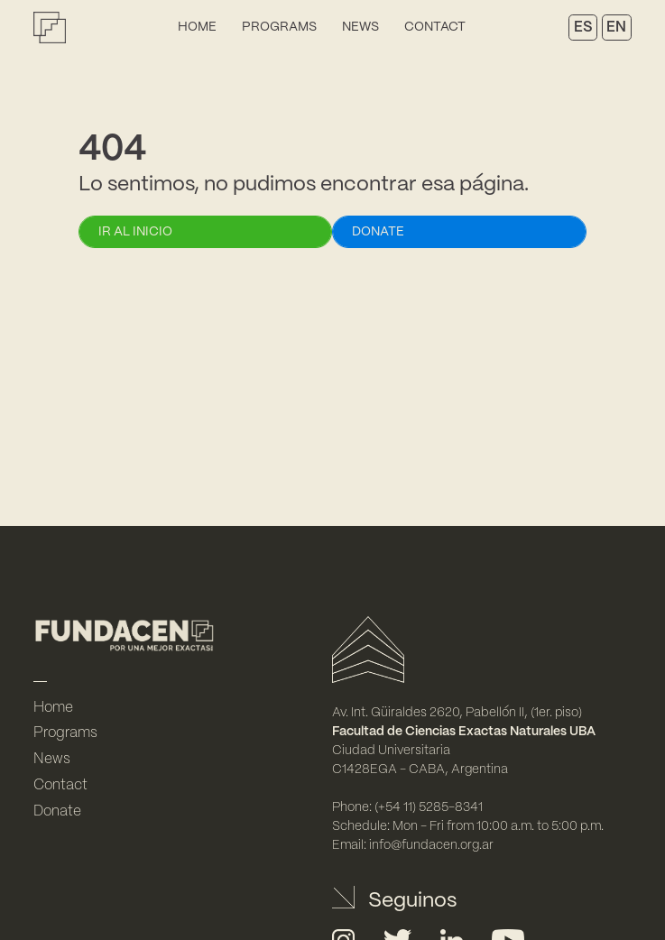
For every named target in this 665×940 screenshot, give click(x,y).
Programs (279, 27)
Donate (57, 811)
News (360, 27)
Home (197, 27)
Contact (435, 27)
